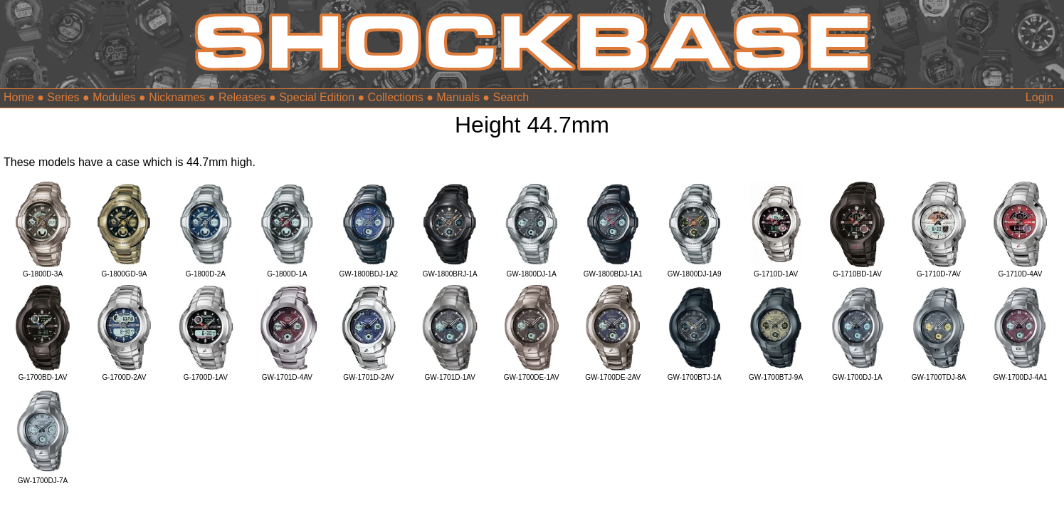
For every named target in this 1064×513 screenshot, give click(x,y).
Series (63, 97)
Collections (395, 97)
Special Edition (316, 97)
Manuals (457, 97)
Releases (242, 97)
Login (1039, 97)
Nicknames (177, 97)
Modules (114, 97)
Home (19, 97)
